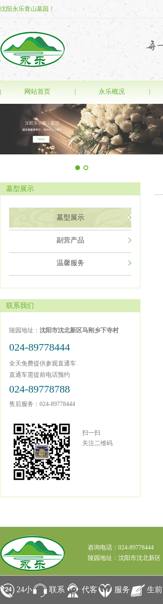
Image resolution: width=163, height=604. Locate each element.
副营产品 (70, 240)
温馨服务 (70, 262)
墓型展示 (70, 217)
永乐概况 (112, 91)
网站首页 (37, 91)
